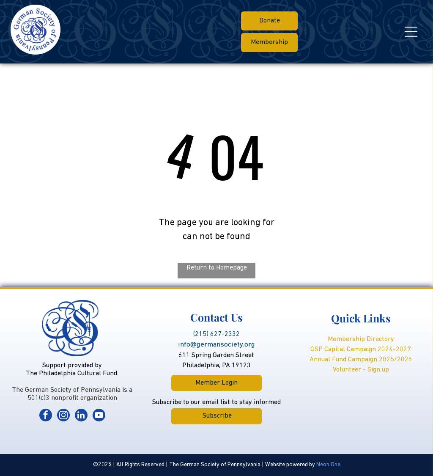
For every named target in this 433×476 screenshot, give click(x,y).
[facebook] (45, 416)
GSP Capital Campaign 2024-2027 (360, 349)
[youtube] (99, 416)
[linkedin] (81, 416)
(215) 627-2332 (216, 334)
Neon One (328, 465)
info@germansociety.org (216, 344)
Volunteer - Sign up (361, 369)
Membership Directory (361, 339)
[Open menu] (411, 31)
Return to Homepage (216, 267)
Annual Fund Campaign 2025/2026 (361, 359)
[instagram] (63, 416)
